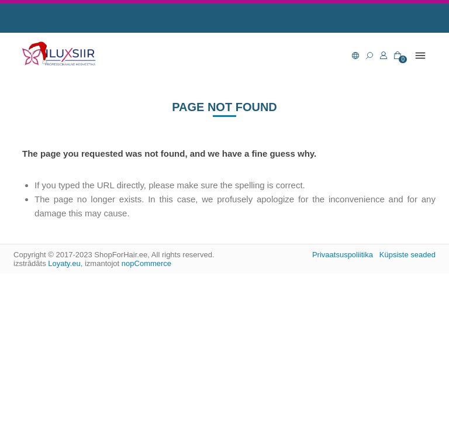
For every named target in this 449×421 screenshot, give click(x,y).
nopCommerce (146, 263)
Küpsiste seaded (407, 254)
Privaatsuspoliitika (342, 254)
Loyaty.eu (64, 263)
